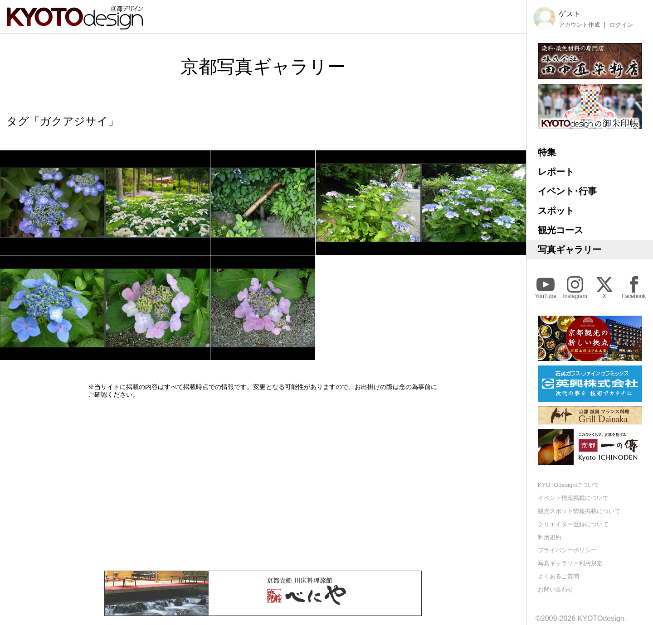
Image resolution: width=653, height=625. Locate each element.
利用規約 (549, 537)
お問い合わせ (555, 589)
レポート (556, 172)
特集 (547, 152)
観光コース (560, 230)
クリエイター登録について (573, 524)
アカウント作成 (579, 25)
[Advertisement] (263, 484)
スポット (556, 211)
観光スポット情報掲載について (579, 511)
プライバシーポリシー (567, 550)
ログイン (621, 25)
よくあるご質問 (558, 576)
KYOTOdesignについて (568, 484)
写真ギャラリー (569, 250)
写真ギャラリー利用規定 (570, 563)
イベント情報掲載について (573, 498)
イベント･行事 (567, 191)
